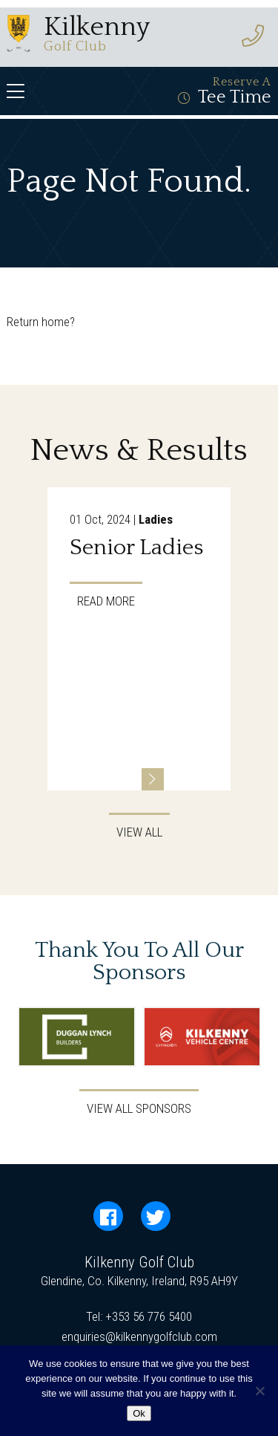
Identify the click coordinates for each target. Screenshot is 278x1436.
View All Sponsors (139, 1108)
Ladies (156, 519)
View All (139, 832)
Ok (139, 1413)
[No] (259, 1390)
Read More (106, 601)
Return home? (41, 321)
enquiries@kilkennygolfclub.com (139, 1336)
